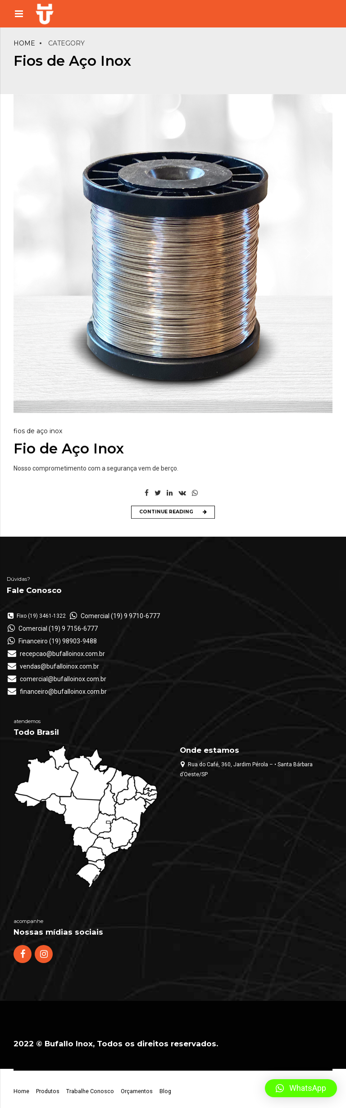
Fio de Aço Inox (69, 449)
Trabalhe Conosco (90, 1091)
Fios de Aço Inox (38, 432)
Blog (165, 1091)
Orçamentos (137, 1091)
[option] (173, 254)
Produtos (47, 1091)
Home (24, 43)
